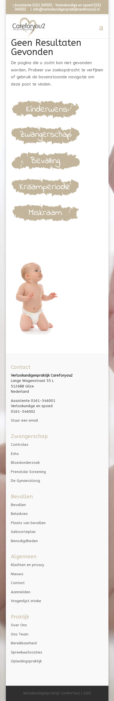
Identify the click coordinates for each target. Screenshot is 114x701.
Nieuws (17, 574)
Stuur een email (24, 420)
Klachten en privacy (27, 565)
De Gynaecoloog (25, 481)
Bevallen (18, 505)
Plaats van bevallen (28, 523)
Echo (15, 454)
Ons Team (19, 634)
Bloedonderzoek (25, 462)
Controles (19, 444)
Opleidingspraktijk (26, 661)
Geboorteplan (23, 532)
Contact (18, 583)
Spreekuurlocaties (26, 652)
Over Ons (19, 625)
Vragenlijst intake (26, 601)
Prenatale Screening (28, 472)
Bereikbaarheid (24, 643)
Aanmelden (20, 592)
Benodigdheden (24, 541)
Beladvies (19, 514)
